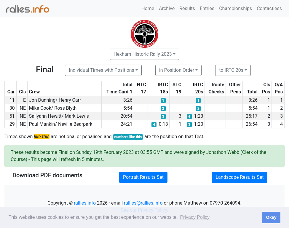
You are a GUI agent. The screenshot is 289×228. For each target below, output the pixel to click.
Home (147, 8)
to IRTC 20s (231, 70)
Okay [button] (271, 217)
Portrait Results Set (143, 177)
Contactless (269, 8)
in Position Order (176, 70)
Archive (167, 8)
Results (187, 8)
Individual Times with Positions (101, 70)
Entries (207, 8)
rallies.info (85, 203)
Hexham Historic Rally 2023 (143, 54)
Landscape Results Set (239, 177)
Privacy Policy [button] (195, 217)
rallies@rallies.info (143, 203)
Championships (235, 8)
